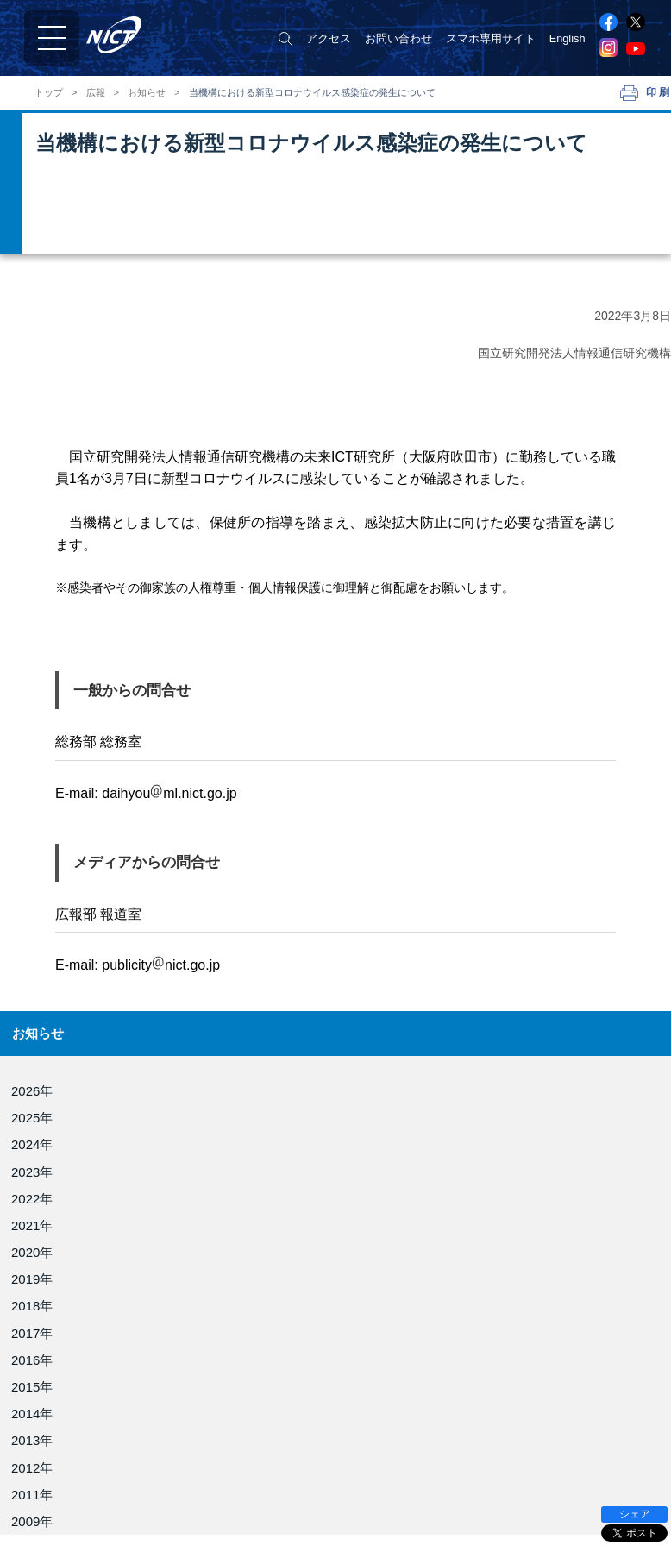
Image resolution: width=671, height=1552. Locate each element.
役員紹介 (41, 1469)
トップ (48, 92)
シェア (634, 1514)
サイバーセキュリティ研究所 (413, 1523)
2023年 (32, 1172)
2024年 (32, 1144)
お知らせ (147, 92)
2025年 (32, 1117)
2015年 (32, 1386)
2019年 (32, 1279)
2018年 (32, 1305)
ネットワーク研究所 (391, 1499)
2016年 (32, 1360)
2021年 (32, 1225)
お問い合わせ (398, 38)
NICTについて (57, 1449)
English (567, 38)
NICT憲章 (43, 1508)
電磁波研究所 (374, 1475)
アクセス (328, 38)
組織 (30, 1488)
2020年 (32, 1252)
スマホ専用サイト (491, 38)
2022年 (32, 1198)
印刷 (658, 92)
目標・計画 (47, 1528)
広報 (95, 92)
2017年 (32, 1333)
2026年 (32, 1091)
